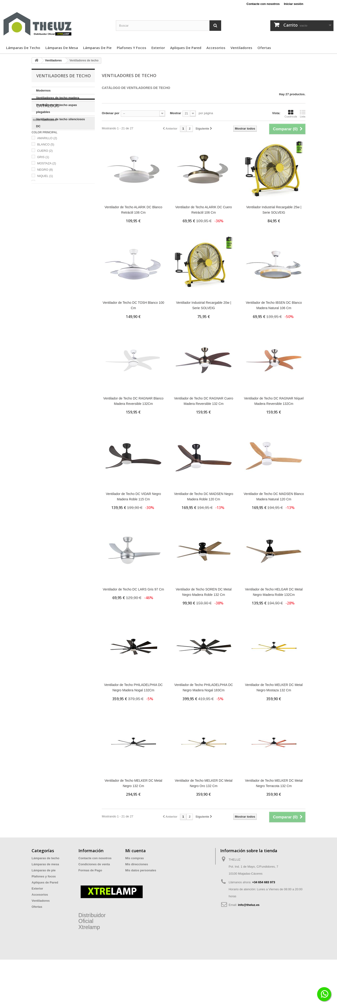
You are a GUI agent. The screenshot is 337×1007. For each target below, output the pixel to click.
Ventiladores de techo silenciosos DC (60, 122)
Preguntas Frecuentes (94, 894)
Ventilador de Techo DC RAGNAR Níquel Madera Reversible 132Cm (274, 401)
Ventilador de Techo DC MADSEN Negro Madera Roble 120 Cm (203, 496)
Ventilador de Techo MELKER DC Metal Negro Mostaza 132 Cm (274, 687)
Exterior (158, 47)
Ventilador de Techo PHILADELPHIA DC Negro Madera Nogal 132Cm (133, 687)
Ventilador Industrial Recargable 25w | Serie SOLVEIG (273, 209)
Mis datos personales (140, 870)
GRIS (43, 195)
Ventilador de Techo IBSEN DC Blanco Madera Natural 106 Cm (274, 305)
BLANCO (45, 183)
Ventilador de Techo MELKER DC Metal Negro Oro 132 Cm (203, 783)
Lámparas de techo (23, 47)
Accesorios (215, 47)
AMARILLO (47, 176)
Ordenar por (110, 113)
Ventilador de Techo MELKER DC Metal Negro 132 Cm (133, 783)
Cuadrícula (291, 114)
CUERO (45, 189)
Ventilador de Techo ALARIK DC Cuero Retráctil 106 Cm (203, 209)
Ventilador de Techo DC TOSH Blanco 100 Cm (133, 305)
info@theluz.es (249, 905)
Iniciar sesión (293, 4)
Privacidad (86, 876)
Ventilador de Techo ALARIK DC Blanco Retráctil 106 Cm (133, 209)
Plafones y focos (131, 47)
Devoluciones (88, 888)
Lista (302, 114)
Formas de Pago (90, 870)
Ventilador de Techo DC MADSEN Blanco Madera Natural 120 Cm (274, 496)
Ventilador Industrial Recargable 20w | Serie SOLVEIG (203, 305)
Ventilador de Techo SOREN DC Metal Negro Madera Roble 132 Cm (204, 592)
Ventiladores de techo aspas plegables (56, 108)
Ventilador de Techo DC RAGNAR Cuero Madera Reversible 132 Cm (203, 401)
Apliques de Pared (185, 47)
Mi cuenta (135, 850)
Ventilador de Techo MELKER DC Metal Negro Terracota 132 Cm (274, 783)
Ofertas (264, 47)
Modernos (43, 90)
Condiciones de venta (94, 864)
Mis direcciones (136, 864)
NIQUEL (45, 214)
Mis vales (132, 876)
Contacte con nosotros (263, 4)
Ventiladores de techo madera (57, 97)
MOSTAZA (46, 202)
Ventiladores (241, 47)
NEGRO (45, 208)
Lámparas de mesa (61, 47)
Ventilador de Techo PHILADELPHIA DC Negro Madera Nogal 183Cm (203, 687)
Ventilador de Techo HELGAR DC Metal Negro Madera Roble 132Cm (274, 592)
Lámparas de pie (97, 47)
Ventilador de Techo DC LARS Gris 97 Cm (133, 589)
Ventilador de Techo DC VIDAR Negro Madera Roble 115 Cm (133, 496)
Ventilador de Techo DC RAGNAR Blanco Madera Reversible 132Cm (133, 401)
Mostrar (175, 113)
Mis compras (134, 858)
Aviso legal (86, 882)
